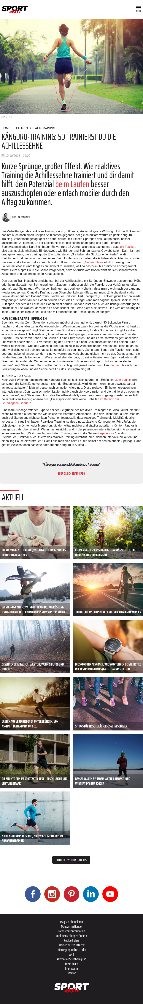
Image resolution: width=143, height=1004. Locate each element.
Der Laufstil (124, 379)
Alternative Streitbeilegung (71, 959)
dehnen (115, 365)
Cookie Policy (71, 940)
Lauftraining (44, 128)
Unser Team (71, 964)
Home (5, 128)
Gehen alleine (94, 262)
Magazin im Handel (71, 926)
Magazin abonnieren (71, 922)
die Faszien (127, 246)
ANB (71, 954)
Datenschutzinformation (71, 931)
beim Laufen (72, 184)
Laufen (22, 128)
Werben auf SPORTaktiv (72, 945)
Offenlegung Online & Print (71, 950)
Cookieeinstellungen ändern (71, 936)
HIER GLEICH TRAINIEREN (71, 473)
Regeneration (106, 433)
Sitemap (71, 973)
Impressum (71, 968)
